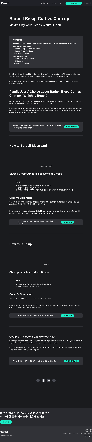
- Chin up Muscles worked (24, 59)
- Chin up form (19, 61)
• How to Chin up (20, 56)
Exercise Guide (67, 222)
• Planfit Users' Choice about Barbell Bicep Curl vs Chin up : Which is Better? (44, 44)
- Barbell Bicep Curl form (23, 51)
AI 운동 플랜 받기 (71, 126)
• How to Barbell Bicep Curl (24, 46)
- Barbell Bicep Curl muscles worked (27, 49)
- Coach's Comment (21, 53)
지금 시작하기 (6, 422)
